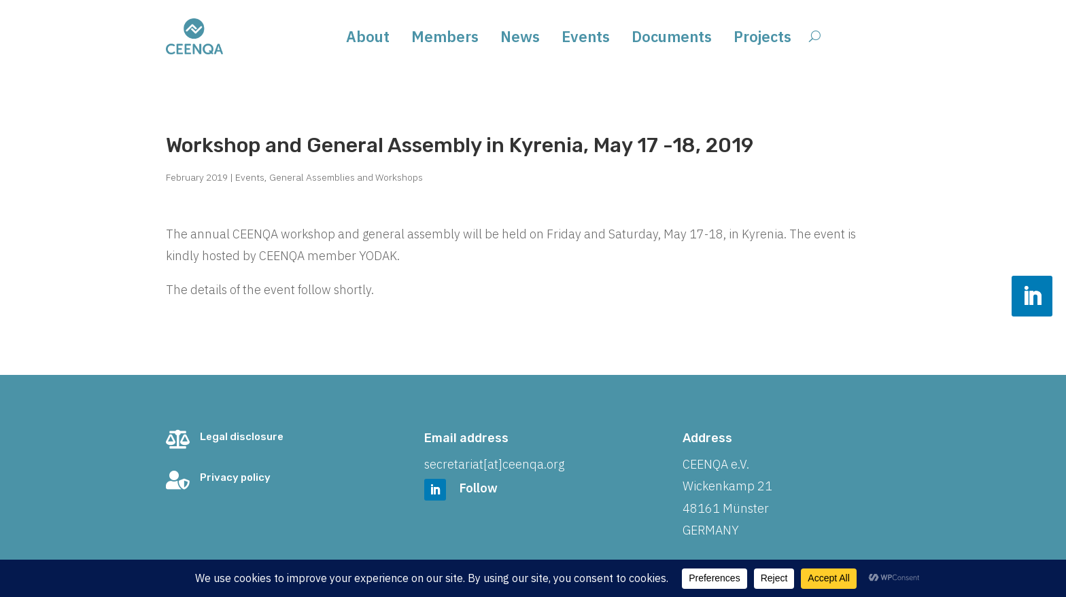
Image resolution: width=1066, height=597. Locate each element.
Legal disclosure (241, 437)
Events (586, 39)
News (520, 39)
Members (445, 39)
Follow (479, 488)
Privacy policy (235, 477)
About (368, 39)
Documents (672, 39)
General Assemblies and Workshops (346, 177)
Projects (762, 39)
